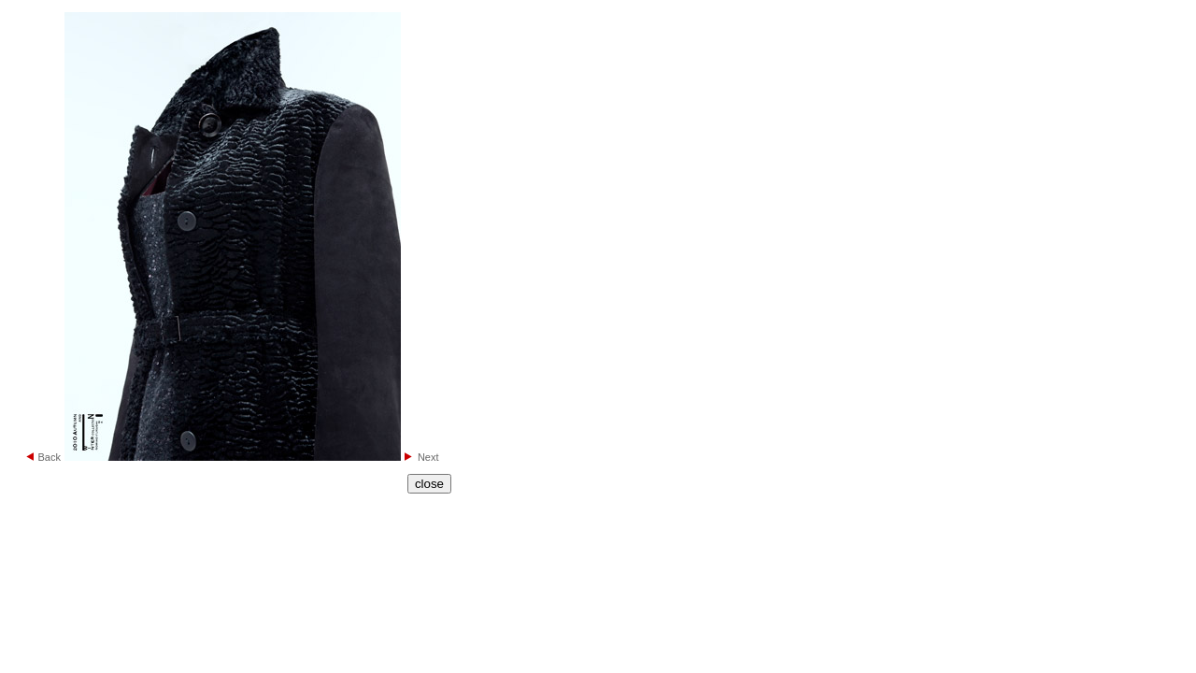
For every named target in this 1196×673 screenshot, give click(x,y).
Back (48, 457)
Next (428, 457)
